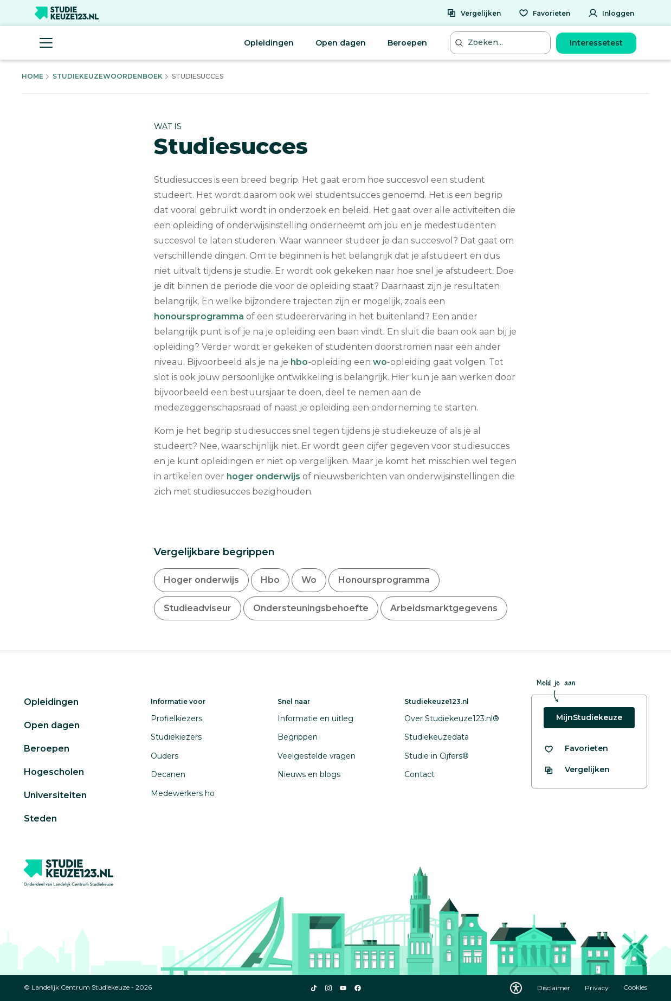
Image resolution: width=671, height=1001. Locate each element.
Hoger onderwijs (201, 580)
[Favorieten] (544, 13)
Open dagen (340, 43)
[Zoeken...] (501, 42)
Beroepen (407, 43)
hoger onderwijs (263, 476)
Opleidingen (269, 43)
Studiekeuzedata (436, 737)
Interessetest (596, 43)
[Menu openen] (46, 42)
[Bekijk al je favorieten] (576, 748)
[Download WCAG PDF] (515, 987)
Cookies (635, 988)
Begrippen (298, 737)
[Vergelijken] (473, 13)
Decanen (168, 774)
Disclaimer (554, 988)
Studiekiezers (176, 737)
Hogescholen (54, 772)
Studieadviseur (197, 608)
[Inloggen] (611, 13)
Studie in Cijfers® (436, 756)
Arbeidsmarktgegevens (444, 608)
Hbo (270, 580)
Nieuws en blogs (309, 774)
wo (380, 362)
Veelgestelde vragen (317, 756)
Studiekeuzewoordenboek (108, 76)
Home (32, 76)
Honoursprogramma (384, 580)
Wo (309, 580)
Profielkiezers (176, 718)
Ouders (164, 756)
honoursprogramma (199, 316)
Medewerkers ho (183, 793)
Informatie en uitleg (315, 718)
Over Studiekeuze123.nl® (451, 718)
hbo (299, 362)
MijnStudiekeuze (589, 717)
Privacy (597, 988)
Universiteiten (55, 795)
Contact (419, 774)
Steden (40, 818)
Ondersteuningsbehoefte (311, 608)
